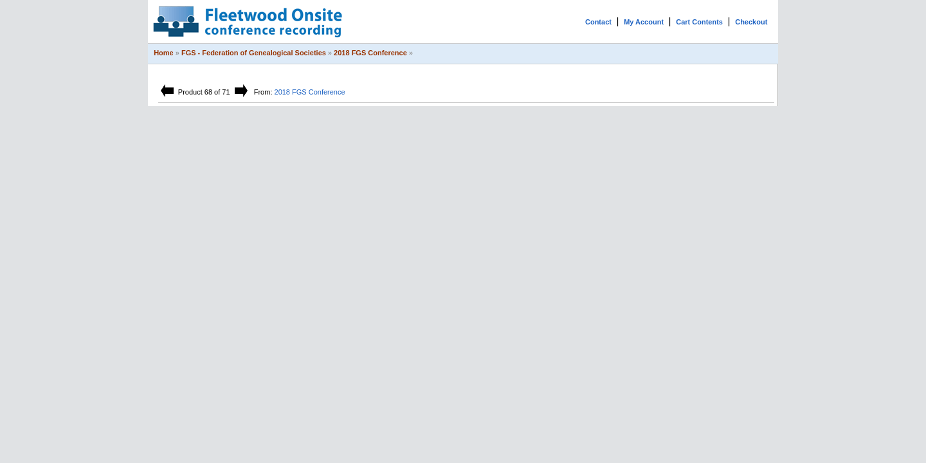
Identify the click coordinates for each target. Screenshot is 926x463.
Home (164, 53)
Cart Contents (699, 22)
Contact (598, 22)
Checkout (751, 22)
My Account (644, 22)
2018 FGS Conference (370, 53)
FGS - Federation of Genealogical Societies (253, 53)
